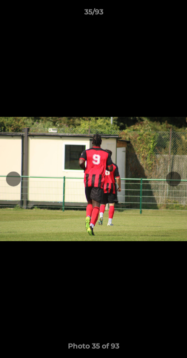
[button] (175, 14)
